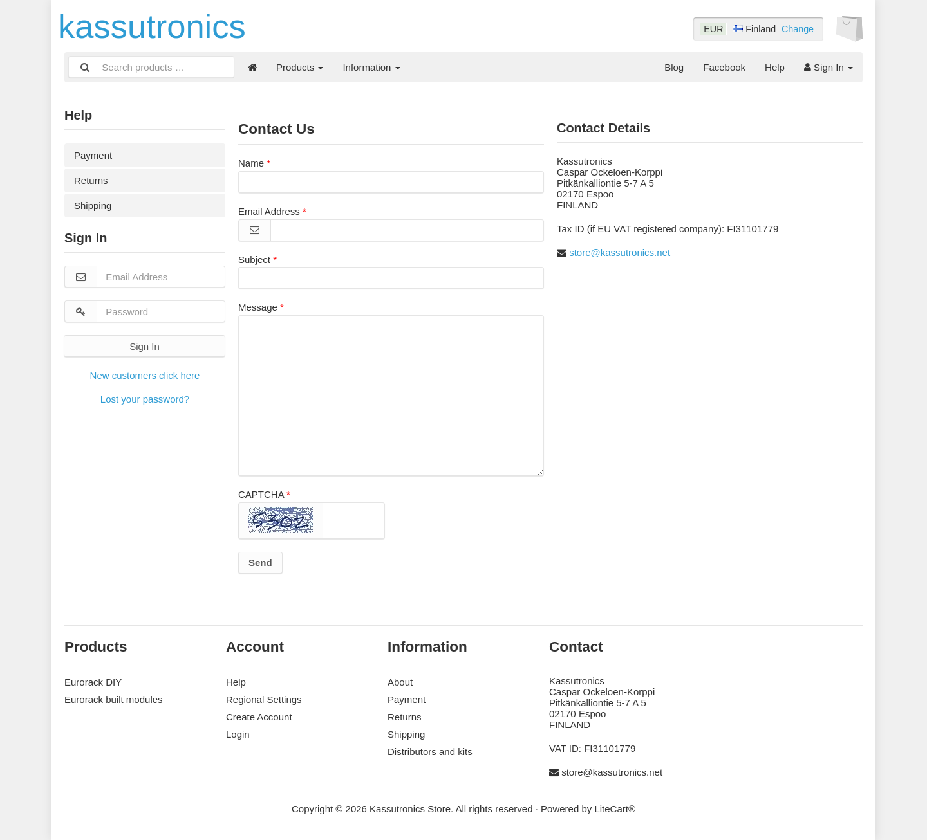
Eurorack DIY (93, 682)
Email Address (269, 211)
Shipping (92, 205)
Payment (93, 155)
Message (257, 307)
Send (260, 562)
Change (798, 29)
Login (238, 734)
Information (371, 67)
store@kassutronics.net (619, 252)
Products (299, 67)
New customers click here (145, 375)
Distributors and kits (430, 751)
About (400, 682)
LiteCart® (614, 808)
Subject (254, 259)
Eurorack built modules (113, 699)
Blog (674, 67)
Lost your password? (144, 399)
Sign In (828, 67)
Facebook (724, 67)
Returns (91, 180)
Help (775, 67)
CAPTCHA (261, 494)
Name (251, 163)
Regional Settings (264, 699)
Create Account (259, 716)
